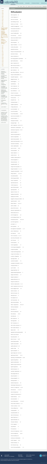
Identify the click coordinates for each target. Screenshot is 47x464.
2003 (2, 61)
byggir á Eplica (43, 462)
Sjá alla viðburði (3, 106)
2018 (2, 22)
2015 (2, 26)
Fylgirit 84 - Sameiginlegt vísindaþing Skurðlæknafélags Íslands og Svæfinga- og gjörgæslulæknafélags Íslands (4, 34)
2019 (2, 20)
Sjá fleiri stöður (3, 122)
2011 (2, 50)
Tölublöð (7, 3)
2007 (2, 55)
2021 (2, 17)
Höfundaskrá (45, 6)
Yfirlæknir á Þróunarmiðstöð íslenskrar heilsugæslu (3, 72)
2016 (2, 24)
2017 (2, 23)
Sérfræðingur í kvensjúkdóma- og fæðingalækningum (4, 96)
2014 (2, 45)
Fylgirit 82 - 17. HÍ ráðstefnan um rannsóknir (4, 42)
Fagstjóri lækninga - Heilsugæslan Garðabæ (4, 81)
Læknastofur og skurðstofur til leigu (4, 103)
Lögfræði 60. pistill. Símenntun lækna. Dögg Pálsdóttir (4, 113)
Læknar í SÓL (3, 98)
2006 (3, 57)
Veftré (27, 455)
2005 (2, 58)
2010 (2, 51)
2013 (2, 47)
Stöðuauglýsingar (35, 3)
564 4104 (20, 455)
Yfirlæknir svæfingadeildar (3, 84)
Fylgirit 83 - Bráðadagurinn (3, 40)
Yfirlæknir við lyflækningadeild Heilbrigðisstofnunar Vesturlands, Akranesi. (4, 91)
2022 (2, 16)
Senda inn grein (20, 3)
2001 (2, 64)
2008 (2, 54)
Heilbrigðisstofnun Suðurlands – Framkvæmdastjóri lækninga (4, 77)
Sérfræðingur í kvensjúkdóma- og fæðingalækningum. (4, 87)
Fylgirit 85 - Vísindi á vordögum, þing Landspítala (4, 28)
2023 (2, 14)
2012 (2, 48)
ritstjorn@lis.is (20, 456)
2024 (2, 13)
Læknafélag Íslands (43, 455)
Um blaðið (27, 3)
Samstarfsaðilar (29, 456)
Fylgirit (21, 6)
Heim (18, 6)
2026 (2, 10)
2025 (2, 12)
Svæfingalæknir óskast (3, 101)
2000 (3, 65)
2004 (2, 60)
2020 (2, 19)
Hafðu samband (32, 455)
